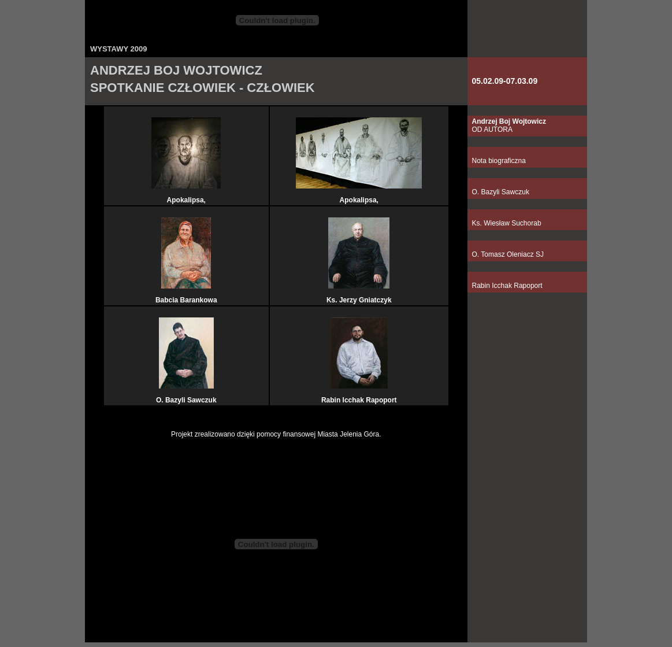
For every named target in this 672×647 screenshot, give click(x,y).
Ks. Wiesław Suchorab (506, 223)
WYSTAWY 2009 (118, 49)
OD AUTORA (509, 125)
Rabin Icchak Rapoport (507, 286)
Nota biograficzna (499, 161)
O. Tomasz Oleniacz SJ (508, 254)
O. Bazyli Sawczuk (500, 192)
